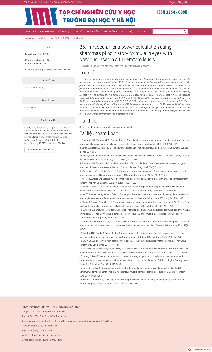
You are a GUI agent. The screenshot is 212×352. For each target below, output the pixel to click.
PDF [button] (48, 47)
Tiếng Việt (183, 2)
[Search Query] (167, 31)
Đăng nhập (127, 31)
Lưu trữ (78, 31)
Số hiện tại (63, 31)
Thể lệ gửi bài (110, 31)
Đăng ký (142, 31)
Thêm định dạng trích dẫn (39, 149)
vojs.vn (207, 350)
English (173, 2)
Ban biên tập (47, 31)
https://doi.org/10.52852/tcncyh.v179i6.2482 (50, 69)
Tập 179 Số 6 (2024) (59, 38)
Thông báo (93, 31)
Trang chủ (30, 31)
